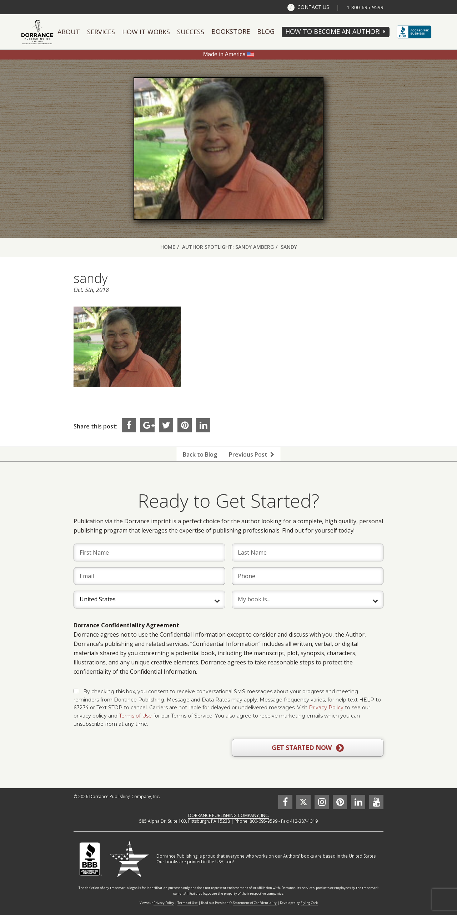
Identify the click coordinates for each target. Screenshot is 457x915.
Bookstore (230, 31)
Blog (266, 31)
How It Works (146, 31)
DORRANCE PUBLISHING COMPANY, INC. (228, 815)
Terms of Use (135, 716)
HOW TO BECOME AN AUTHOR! (333, 31)
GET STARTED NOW (307, 747)
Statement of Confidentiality (255, 902)
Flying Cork (309, 902)
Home (167, 246)
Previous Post (251, 454)
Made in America (224, 54)
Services (101, 31)
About (68, 31)
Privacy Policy (326, 707)
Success (190, 31)
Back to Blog (200, 454)
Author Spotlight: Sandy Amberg (228, 246)
